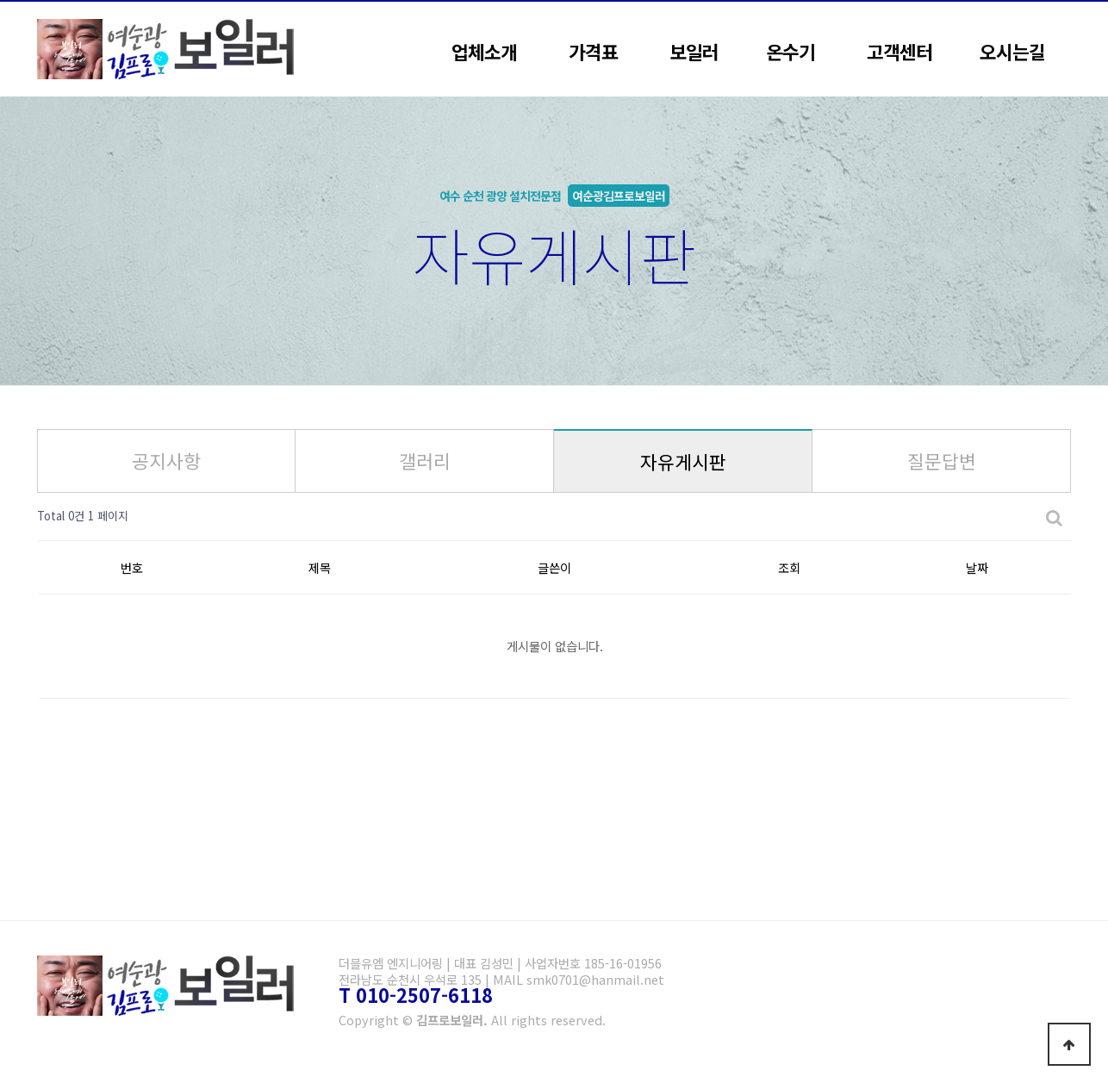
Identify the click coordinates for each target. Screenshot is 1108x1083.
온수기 (790, 51)
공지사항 (166, 460)
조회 (789, 567)
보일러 (694, 51)
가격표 (593, 51)
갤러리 (425, 460)
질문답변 (941, 460)
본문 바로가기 (0, 0)
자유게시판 (683, 461)
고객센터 (899, 51)
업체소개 (484, 51)
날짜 (977, 567)
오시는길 (1012, 51)
